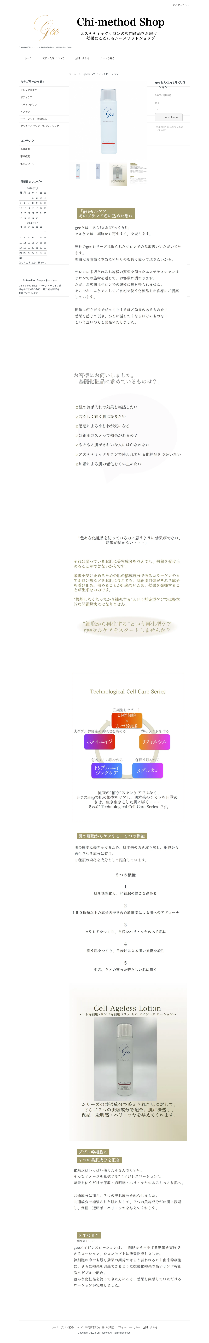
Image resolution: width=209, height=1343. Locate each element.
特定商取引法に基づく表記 (99, 1327)
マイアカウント (179, 5)
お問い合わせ (79, 58)
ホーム (26, 58)
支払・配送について (51, 58)
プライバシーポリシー (129, 1327)
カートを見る (105, 58)
